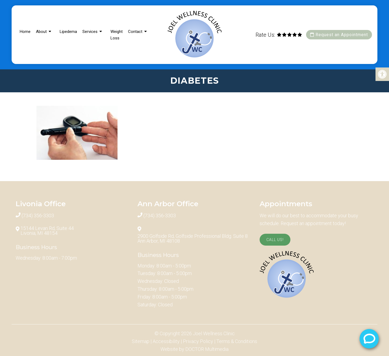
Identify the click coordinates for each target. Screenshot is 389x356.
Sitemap (140, 341)
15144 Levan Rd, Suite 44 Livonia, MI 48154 (47, 231)
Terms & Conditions (236, 341)
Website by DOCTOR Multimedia (194, 349)
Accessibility (166, 341)
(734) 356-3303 (38, 215)
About (41, 31)
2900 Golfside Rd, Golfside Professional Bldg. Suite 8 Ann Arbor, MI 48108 (193, 238)
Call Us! (275, 240)
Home (25, 31)
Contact (135, 31)
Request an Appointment (339, 34)
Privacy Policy (198, 341)
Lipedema (68, 31)
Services (90, 31)
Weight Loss (116, 34)
